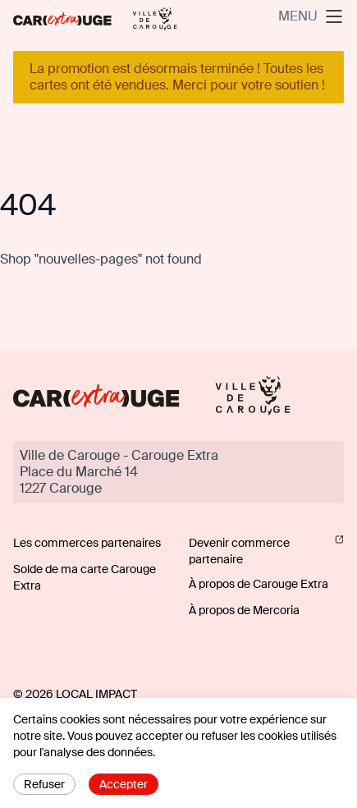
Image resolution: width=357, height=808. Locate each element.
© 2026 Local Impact (75, 693)
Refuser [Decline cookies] (44, 784)
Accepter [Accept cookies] (123, 784)
